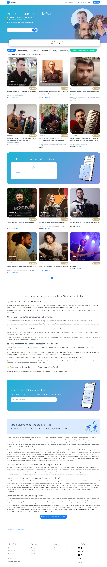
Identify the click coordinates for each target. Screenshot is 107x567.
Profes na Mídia (12, 556)
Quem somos (11, 548)
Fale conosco (81, 562)
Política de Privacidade (14, 561)
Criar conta (96, 2)
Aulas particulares (69, 2)
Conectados (63, 50)
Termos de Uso (12, 558)
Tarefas (77, 2)
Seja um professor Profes (61, 548)
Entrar (89, 2)
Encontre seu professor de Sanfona (53, 517)
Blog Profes (34, 556)
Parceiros (10, 553)
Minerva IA (83, 2)
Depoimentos (11, 550)
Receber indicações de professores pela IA (83, 50)
